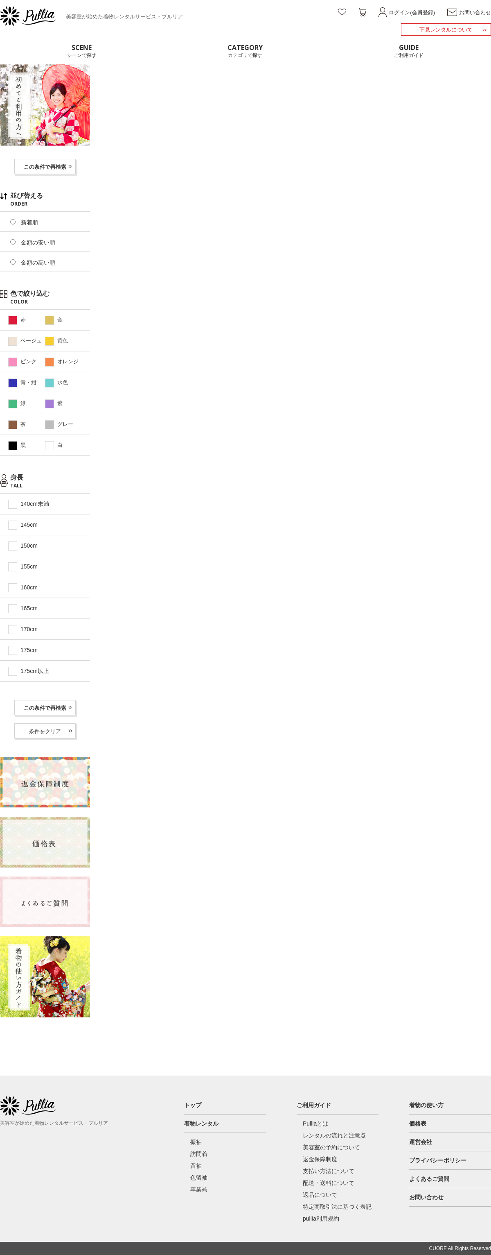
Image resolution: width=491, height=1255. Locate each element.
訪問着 (198, 1154)
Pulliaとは (315, 1123)
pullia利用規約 (321, 1218)
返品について (320, 1195)
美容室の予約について (331, 1147)
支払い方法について (328, 1171)
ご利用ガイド (314, 1105)
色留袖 (198, 1177)
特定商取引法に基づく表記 (337, 1206)
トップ (192, 1105)
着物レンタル (201, 1123)
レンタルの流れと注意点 (334, 1135)
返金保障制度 (320, 1159)
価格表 (417, 1123)
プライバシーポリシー (437, 1160)
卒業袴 (198, 1189)
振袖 (196, 1142)
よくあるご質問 (429, 1179)
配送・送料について (328, 1183)
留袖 (196, 1165)
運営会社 (420, 1142)
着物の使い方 (426, 1105)
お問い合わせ (426, 1197)
